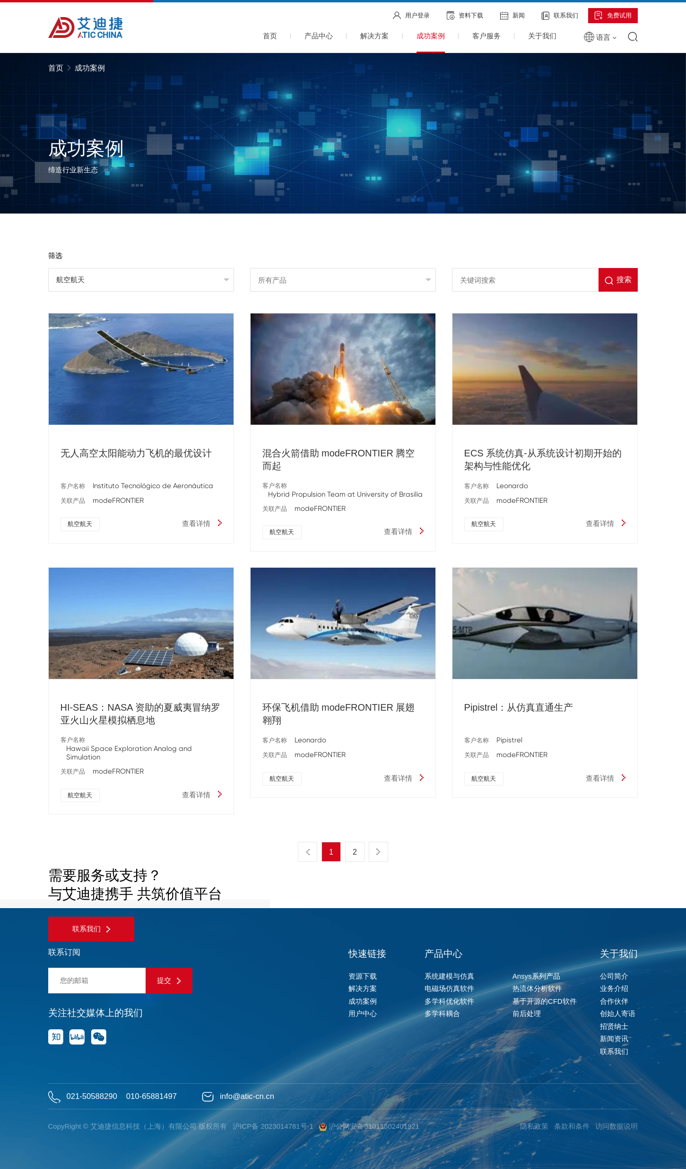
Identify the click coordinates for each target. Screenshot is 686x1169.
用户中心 (362, 1013)
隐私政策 (534, 1126)
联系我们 (559, 15)
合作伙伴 (614, 1001)
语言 (600, 37)
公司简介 (614, 976)
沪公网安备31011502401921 (369, 1126)
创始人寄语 (617, 1013)
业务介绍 (614, 988)
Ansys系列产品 (536, 976)
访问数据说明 (616, 1126)
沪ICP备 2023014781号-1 (273, 1126)
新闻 (512, 15)
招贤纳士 (614, 1026)
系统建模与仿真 (449, 976)
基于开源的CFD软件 (544, 1001)
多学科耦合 (442, 1013)
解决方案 (362, 988)
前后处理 (526, 1013)
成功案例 (362, 1001)
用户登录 (411, 15)
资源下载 (362, 976)
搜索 (618, 281)
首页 (56, 68)
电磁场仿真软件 (449, 988)
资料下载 (465, 15)
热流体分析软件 (537, 988)
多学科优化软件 (449, 1001)
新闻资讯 (614, 1039)
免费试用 (613, 15)
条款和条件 (572, 1126)
